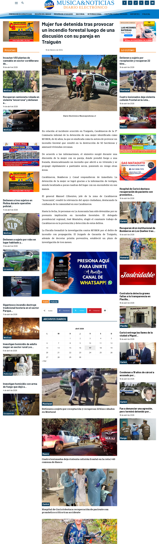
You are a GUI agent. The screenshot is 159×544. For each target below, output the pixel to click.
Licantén (8, 269)
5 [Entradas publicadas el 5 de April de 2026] (111, 338)
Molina (7, 90)
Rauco (46, 454)
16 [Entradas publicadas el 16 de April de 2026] (80, 348)
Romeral (124, 257)
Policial (8, 373)
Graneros (9, 413)
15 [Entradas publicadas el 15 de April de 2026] (70, 348)
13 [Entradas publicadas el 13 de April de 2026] (47, 348)
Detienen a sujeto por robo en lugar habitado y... (19, 241)
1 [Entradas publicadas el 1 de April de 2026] (70, 338)
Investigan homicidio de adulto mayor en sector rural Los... (20, 345)
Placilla (123, 325)
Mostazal (47, 403)
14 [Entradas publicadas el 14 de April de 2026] (59, 348)
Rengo (123, 438)
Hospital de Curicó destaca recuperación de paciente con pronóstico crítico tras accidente (75, 511)
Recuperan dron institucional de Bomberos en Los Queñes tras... (137, 229)
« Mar (44, 361)
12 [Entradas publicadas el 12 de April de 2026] (111, 343)
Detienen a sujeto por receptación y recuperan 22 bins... (135, 60)
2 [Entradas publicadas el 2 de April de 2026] (80, 338)
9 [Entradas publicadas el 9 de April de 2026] (80, 343)
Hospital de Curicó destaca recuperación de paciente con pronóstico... (136, 191)
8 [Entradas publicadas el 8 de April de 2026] (70, 343)
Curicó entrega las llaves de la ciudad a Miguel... (136, 334)
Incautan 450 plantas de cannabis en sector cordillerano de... (21, 60)
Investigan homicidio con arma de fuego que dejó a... (20, 385)
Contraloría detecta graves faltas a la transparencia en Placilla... (135, 296)
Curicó (46, 504)
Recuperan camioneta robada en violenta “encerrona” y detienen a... (21, 99)
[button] (23, 3)
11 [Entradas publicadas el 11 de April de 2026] (101, 343)
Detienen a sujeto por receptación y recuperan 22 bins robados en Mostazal (78, 410)
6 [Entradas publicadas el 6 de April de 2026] (47, 343)
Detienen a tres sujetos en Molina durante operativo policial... (17, 203)
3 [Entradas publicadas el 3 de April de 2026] (90, 338)
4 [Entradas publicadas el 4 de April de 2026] (100, 338)
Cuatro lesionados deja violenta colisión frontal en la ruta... (137, 98)
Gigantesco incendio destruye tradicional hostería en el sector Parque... (21, 307)
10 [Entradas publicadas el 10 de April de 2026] (90, 343)
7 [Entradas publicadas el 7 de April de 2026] (58, 343)
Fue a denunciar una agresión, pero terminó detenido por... (136, 410)
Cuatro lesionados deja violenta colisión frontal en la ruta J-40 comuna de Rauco (78, 460)
